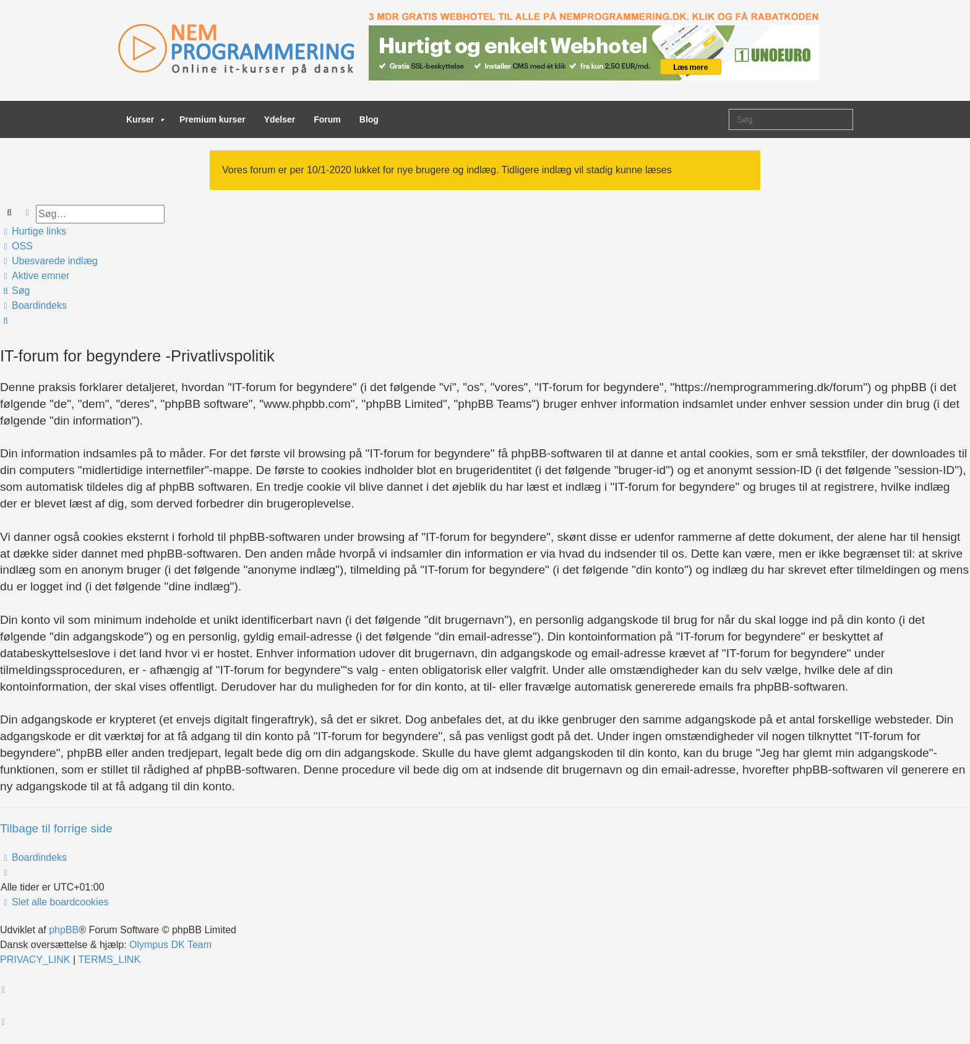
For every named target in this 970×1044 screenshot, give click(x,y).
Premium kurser (212, 119)
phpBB (64, 930)
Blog (369, 119)
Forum (327, 119)
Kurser (145, 119)
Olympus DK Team (170, 944)
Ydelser (280, 119)
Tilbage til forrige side (56, 828)
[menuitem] (17, 246)
